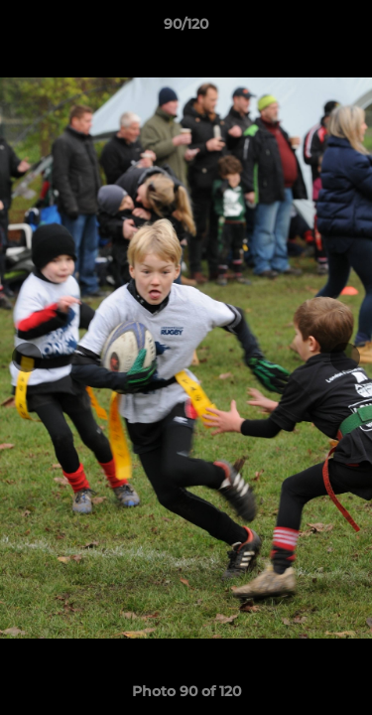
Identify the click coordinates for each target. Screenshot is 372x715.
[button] (348, 29)
